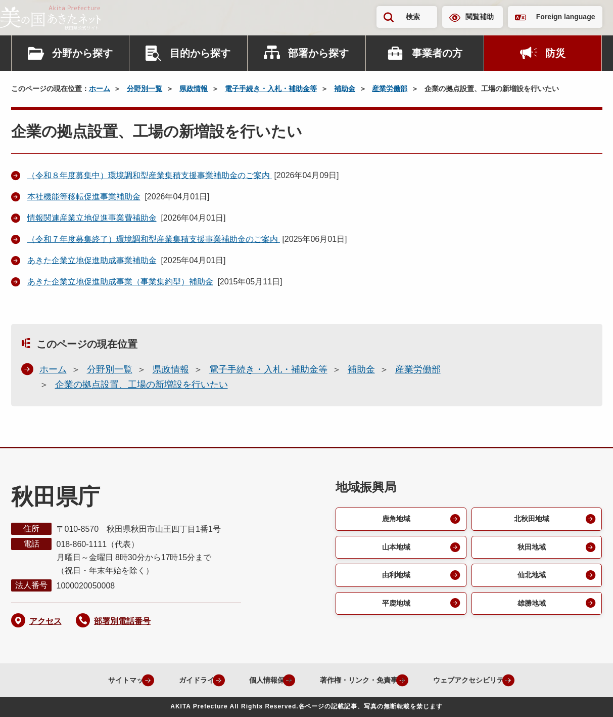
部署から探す (318, 53)
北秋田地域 (530, 519)
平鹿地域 (395, 607)
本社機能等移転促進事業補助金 (83, 196)
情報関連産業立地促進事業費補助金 (92, 218)
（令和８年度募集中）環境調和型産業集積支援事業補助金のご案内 (149, 175)
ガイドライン (174, 680)
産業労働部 (389, 89)
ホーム (99, 89)
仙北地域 (530, 578)
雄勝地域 (530, 607)
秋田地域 (530, 548)
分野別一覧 (144, 89)
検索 (413, 17)
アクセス (45, 621)
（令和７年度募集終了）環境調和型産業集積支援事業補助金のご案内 (153, 239)
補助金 (344, 89)
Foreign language (565, 17)
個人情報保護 (254, 680)
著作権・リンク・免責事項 (358, 680)
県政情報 (193, 89)
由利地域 (395, 578)
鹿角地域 (395, 519)
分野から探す (82, 53)
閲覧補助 (479, 17)
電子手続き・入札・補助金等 (271, 89)
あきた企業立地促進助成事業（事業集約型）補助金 (120, 281)
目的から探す (200, 53)
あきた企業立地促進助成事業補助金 (92, 260)
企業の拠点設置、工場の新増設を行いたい (141, 384)
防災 (555, 53)
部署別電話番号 (122, 621)
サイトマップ (94, 680)
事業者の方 (437, 53)
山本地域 (395, 548)
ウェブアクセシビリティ (482, 680)
